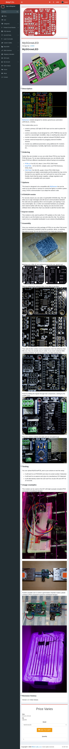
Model (44, 722)
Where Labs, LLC (37, 747)
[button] (22, 2)
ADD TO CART (44, 730)
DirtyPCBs (28, 166)
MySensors (25, 120)
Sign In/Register (10, 6)
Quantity (44, 736)
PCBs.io (27, 163)
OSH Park (28, 170)
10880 (32, 46)
